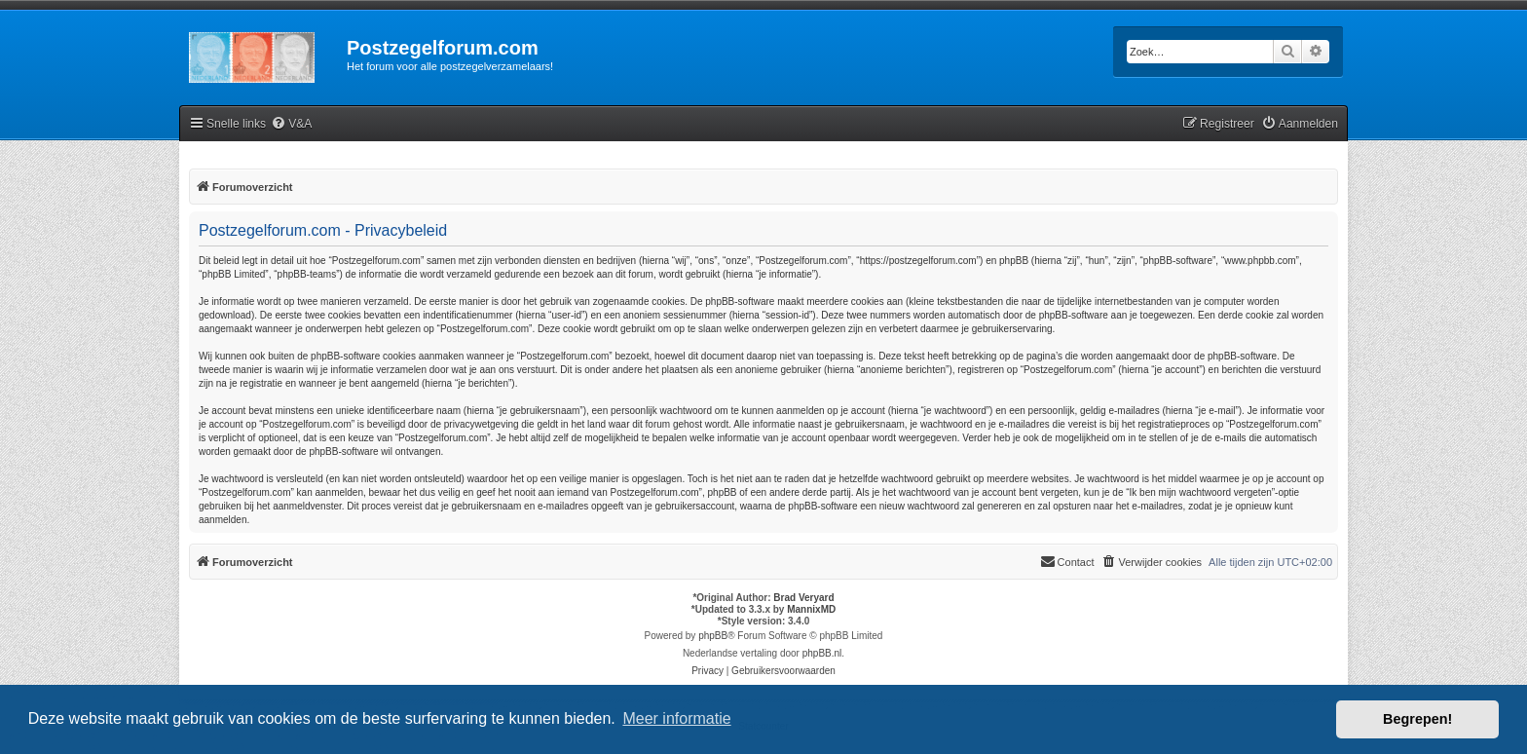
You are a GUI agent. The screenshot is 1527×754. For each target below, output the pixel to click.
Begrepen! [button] (1417, 719)
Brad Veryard (803, 597)
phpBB (712, 635)
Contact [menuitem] (1067, 561)
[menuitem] (291, 124)
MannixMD (811, 609)
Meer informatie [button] (676, 718)
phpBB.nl (822, 653)
